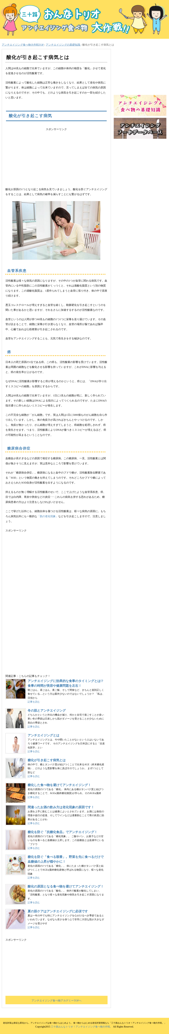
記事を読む (34, 701)
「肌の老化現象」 (47, 516)
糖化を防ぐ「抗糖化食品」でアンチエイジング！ (62, 832)
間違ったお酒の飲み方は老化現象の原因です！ (61, 807)
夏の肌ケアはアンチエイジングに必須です (58, 911)
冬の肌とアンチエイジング (47, 710)
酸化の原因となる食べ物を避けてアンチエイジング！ (66, 886)
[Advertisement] (56, 156)
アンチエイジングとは (43, 735)
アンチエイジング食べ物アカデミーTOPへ (56, 1000)
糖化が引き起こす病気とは (47, 760)
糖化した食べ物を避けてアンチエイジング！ (59, 785)
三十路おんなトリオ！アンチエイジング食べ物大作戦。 (81, 1026)
